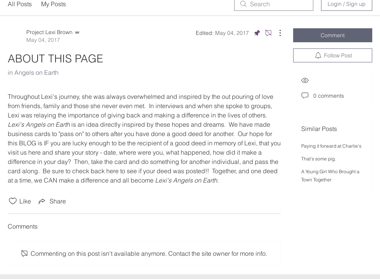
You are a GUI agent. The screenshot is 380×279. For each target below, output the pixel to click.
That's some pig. (318, 159)
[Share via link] (51, 201)
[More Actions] (276, 33)
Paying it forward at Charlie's (331, 146)
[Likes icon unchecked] (13, 201)
